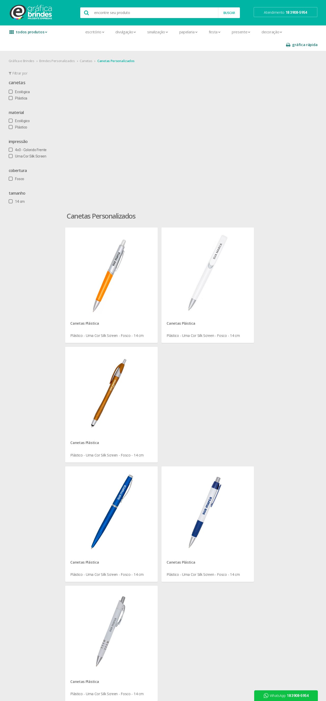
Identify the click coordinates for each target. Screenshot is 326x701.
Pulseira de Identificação (96, 601)
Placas (82, 595)
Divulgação (99, 31)
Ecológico (20, 108)
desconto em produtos (278, 525)
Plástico (19, 114)
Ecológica (20, 79)
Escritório (68, 31)
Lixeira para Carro (151, 509)
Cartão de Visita (89, 521)
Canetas (88, 48)
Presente (215, 31)
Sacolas (83, 619)
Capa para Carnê (89, 509)
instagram (271, 485)
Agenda (82, 485)
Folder (81, 558)
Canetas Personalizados (117, 48)
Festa (188, 31)
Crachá (82, 540)
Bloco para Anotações (94, 497)
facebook (270, 479)
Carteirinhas (86, 534)
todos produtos (28, 33)
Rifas (80, 613)
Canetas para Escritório (221, 415)
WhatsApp (287, 695)
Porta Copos (147, 527)
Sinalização (131, 31)
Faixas (81, 552)
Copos (143, 503)
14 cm (18, 189)
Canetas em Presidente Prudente (116, 415)
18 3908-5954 (212, 531)
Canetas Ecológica (263, 361)
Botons (143, 479)
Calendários (86, 503)
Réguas (143, 534)
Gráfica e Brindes (23, 48)
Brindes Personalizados (58, 48)
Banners (83, 491)
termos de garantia (214, 485)
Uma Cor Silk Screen (29, 143)
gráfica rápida (300, 32)
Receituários (86, 607)
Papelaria (162, 31)
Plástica (19, 85)
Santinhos (84, 625)
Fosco (18, 166)
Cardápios (84, 515)
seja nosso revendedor (34, 491)
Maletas (144, 515)
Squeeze (144, 546)
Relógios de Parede (152, 540)
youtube (270, 491)
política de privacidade (216, 497)
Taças (142, 552)
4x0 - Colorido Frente (29, 137)
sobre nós (23, 479)
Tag (79, 637)
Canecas (144, 485)
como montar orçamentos (220, 503)
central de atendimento (217, 479)
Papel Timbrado (89, 582)
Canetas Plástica (106, 148)
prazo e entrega (211, 491)
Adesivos (84, 479)
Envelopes (85, 546)
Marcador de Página (92, 570)
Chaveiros (145, 497)
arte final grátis (271, 519)
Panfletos (84, 576)
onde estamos (27, 485)
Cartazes (83, 527)
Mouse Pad (147, 521)
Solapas (83, 631)
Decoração (245, 31)
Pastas (82, 588)
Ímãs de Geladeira (90, 564)
